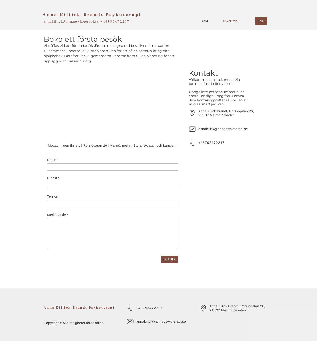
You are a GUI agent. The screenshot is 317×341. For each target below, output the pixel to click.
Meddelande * (57, 215)
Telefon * (53, 196)
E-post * (53, 178)
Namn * (53, 160)
